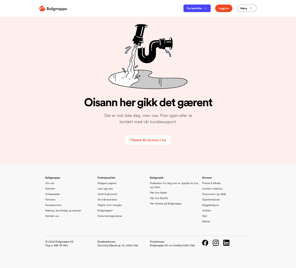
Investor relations (212, 188)
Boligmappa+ (105, 210)
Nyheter (50, 188)
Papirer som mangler (110, 205)
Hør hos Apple (158, 192)
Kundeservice (53, 205)
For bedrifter (197, 8)
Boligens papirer (107, 183)
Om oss (49, 183)
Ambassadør (52, 194)
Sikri (204, 215)
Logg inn (224, 8)
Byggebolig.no (210, 205)
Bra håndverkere (107, 199)
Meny (246, 8)
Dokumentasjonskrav (110, 215)
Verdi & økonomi (107, 194)
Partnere (50, 199)
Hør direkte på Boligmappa (165, 203)
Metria (206, 221)
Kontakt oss (52, 215)
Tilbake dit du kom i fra (148, 140)
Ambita (206, 210)
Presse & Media (211, 183)
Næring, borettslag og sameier (63, 210)
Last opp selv (105, 188)
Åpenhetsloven (211, 199)
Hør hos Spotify (159, 198)
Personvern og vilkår (214, 194)
